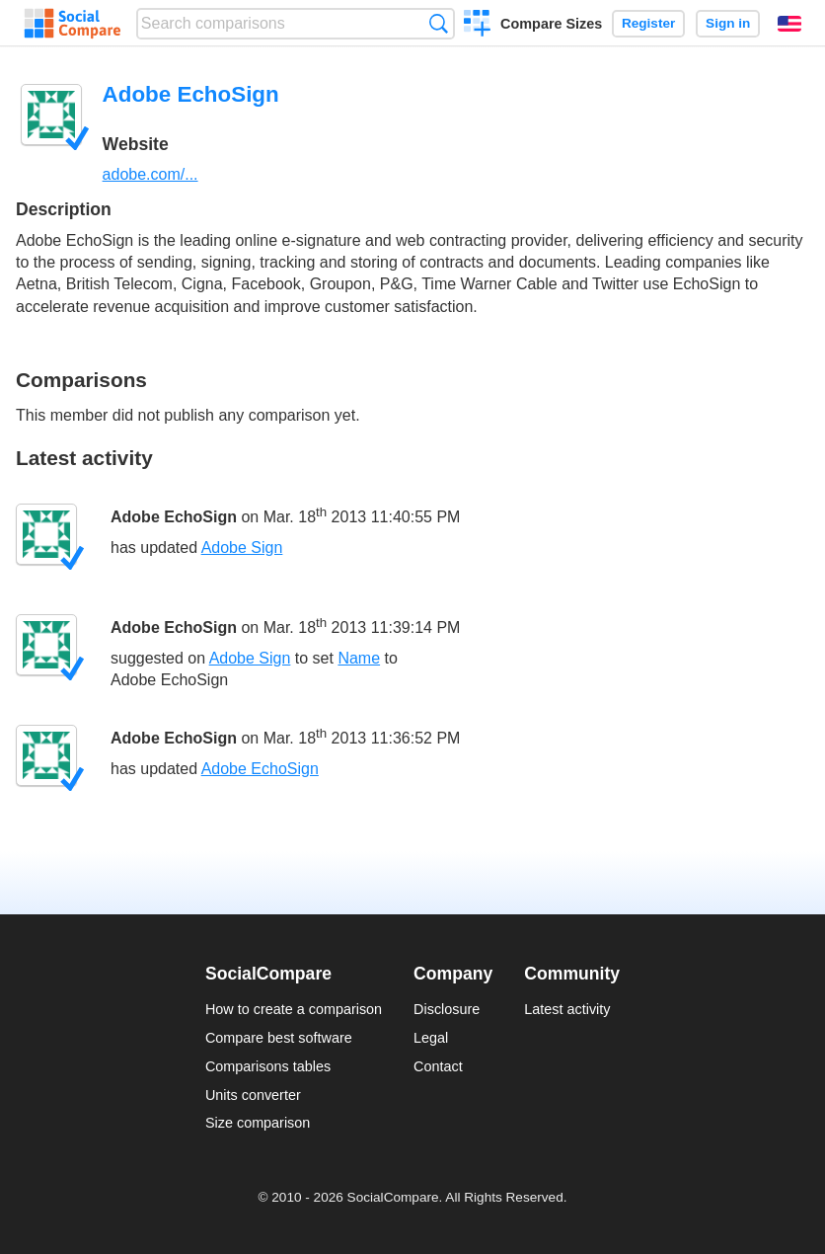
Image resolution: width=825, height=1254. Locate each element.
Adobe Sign (242, 547)
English (789, 24)
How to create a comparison (293, 1009)
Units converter (253, 1095)
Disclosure (446, 1009)
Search (438, 23)
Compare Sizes (551, 24)
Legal (430, 1038)
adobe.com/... (150, 174)
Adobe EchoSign (174, 517)
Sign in (728, 23)
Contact (438, 1066)
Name (359, 658)
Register (648, 23)
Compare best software (278, 1038)
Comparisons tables (268, 1066)
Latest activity (567, 1009)
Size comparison (257, 1123)
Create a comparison (477, 26)
